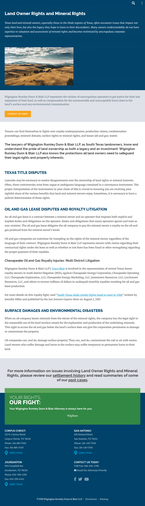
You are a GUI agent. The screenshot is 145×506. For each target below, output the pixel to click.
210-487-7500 (89, 443)
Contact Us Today (18, 114)
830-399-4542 (17, 479)
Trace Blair (58, 268)
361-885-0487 (17, 447)
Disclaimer (91, 499)
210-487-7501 (86, 447)
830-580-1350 (19, 474)
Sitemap (104, 499)
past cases (77, 380)
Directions (16, 453)
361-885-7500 (19, 443)
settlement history (69, 375)
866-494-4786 (91, 466)
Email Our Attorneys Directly (92, 470)
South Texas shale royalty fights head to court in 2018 (89, 294)
